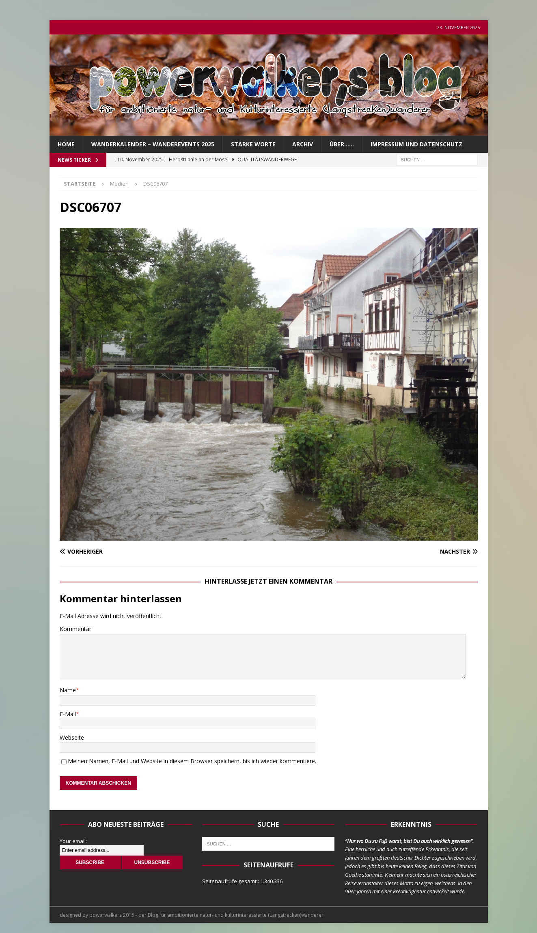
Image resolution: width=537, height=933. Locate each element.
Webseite (72, 737)
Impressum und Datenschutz (416, 144)
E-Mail (68, 714)
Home (66, 144)
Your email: (73, 841)
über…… (342, 144)
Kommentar (75, 629)
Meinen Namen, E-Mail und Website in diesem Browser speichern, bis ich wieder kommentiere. (192, 761)
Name (68, 690)
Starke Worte (253, 144)
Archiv (302, 144)
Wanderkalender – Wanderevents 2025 (152, 144)
